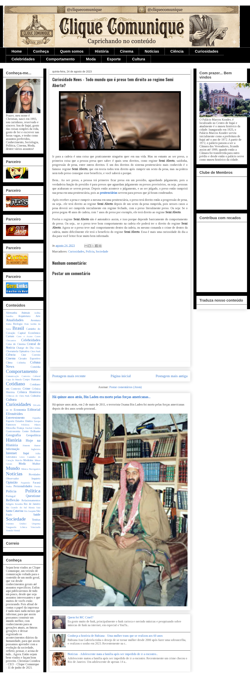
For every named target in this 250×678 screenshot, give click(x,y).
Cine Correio (30, 354)
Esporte (114, 59)
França (20, 427)
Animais (25, 312)
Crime (26, 388)
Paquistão (25, 482)
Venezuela (35, 527)
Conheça (41, 51)
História (102, 51)
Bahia (8, 324)
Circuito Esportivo (29, 358)
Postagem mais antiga (172, 376)
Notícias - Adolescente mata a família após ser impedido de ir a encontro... (113, 654)
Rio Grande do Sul (16, 507)
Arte (38, 316)
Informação (12, 449)
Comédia (35, 366)
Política (32, 490)
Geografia (13, 435)
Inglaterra (35, 449)
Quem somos (72, 51)
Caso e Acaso (24, 336)
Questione (33, 496)
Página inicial (121, 376)
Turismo (10, 523)
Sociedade (102, 251)
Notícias (152, 51)
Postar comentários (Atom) (125, 387)
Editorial (33, 409)
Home (16, 51)
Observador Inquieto (23, 478)
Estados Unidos (24, 421)
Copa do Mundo (14, 379)
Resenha (19, 504)
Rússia (32, 507)
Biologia (17, 323)
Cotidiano (15, 383)
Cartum (10, 336)
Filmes (37, 424)
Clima (9, 362)
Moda (91, 59)
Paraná (36, 482)
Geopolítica (33, 435)
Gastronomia (13, 431)
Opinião (12, 482)
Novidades (34, 474)
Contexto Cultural (31, 376)
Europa (37, 421)
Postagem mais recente (69, 376)
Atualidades (15, 320)
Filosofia (11, 427)
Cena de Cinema (16, 344)
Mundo (13, 468)
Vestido (9, 530)
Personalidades (23, 486)
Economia (20, 409)
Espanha (36, 418)
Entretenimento (15, 417)
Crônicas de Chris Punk (17, 396)
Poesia (37, 486)
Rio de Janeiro (32, 503)
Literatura (11, 456)
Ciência (176, 51)
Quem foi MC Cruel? (80, 617)
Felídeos (25, 424)
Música (24, 469)
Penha (9, 486)
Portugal (10, 496)
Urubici (22, 523)
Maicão (18, 460)
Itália (37, 453)
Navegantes (34, 469)
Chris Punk (35, 351)
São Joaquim (30, 511)
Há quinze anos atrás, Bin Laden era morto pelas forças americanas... (101, 397)
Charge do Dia (25, 347)
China (37, 348)
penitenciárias (108, 192)
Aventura (35, 320)
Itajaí (26, 453)
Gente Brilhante (31, 431)
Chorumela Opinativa (17, 351)
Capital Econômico (29, 332)
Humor (37, 445)
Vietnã (17, 530)
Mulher (36, 463)
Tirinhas (36, 519)
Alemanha (11, 312)
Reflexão (12, 500)
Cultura (138, 59)
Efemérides (14, 414)
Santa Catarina (14, 510)
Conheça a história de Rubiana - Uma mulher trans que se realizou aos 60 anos (115, 635)
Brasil (18, 328)
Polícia (90, 251)
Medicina (28, 460)
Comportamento (60, 59)
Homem (26, 445)
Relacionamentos (30, 500)
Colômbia (21, 362)
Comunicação (12, 376)
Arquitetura (24, 316)
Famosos (11, 424)
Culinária (35, 395)
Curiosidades (206, 51)
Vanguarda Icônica (16, 527)
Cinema (126, 51)
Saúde (36, 514)
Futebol (28, 428)
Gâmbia (36, 428)
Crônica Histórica (29, 392)
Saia (38, 507)
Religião (10, 504)
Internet (11, 453)
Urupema (36, 523)
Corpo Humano (31, 379)
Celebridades (23, 59)
